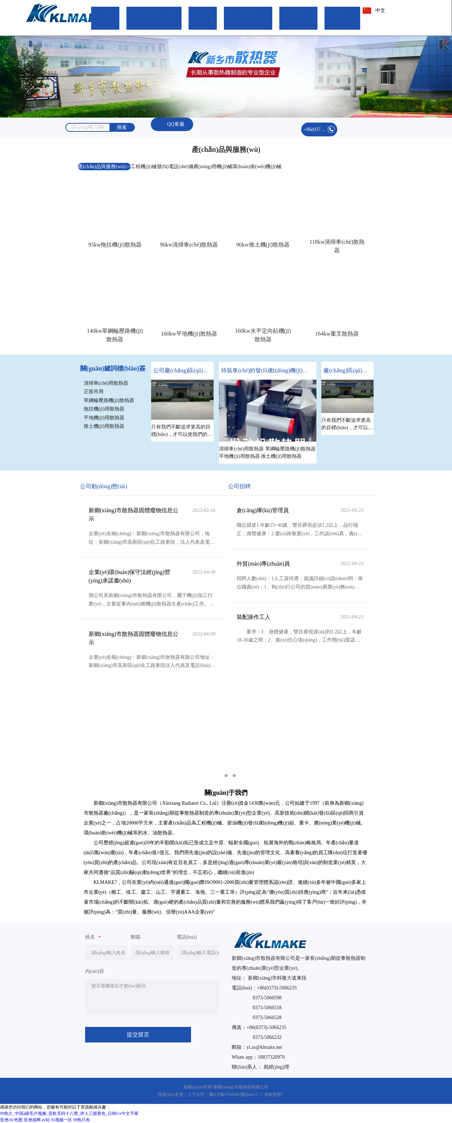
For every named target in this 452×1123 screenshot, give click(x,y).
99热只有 (81, 1119)
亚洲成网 (32, 1119)
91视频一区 (61, 1119)
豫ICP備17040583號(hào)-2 (233, 1094)
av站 (46, 1119)
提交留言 (138, 1035)
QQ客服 (172, 124)
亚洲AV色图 (11, 1119)
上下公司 (196, 1094)
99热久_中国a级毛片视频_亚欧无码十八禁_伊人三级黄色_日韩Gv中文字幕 (69, 1113)
